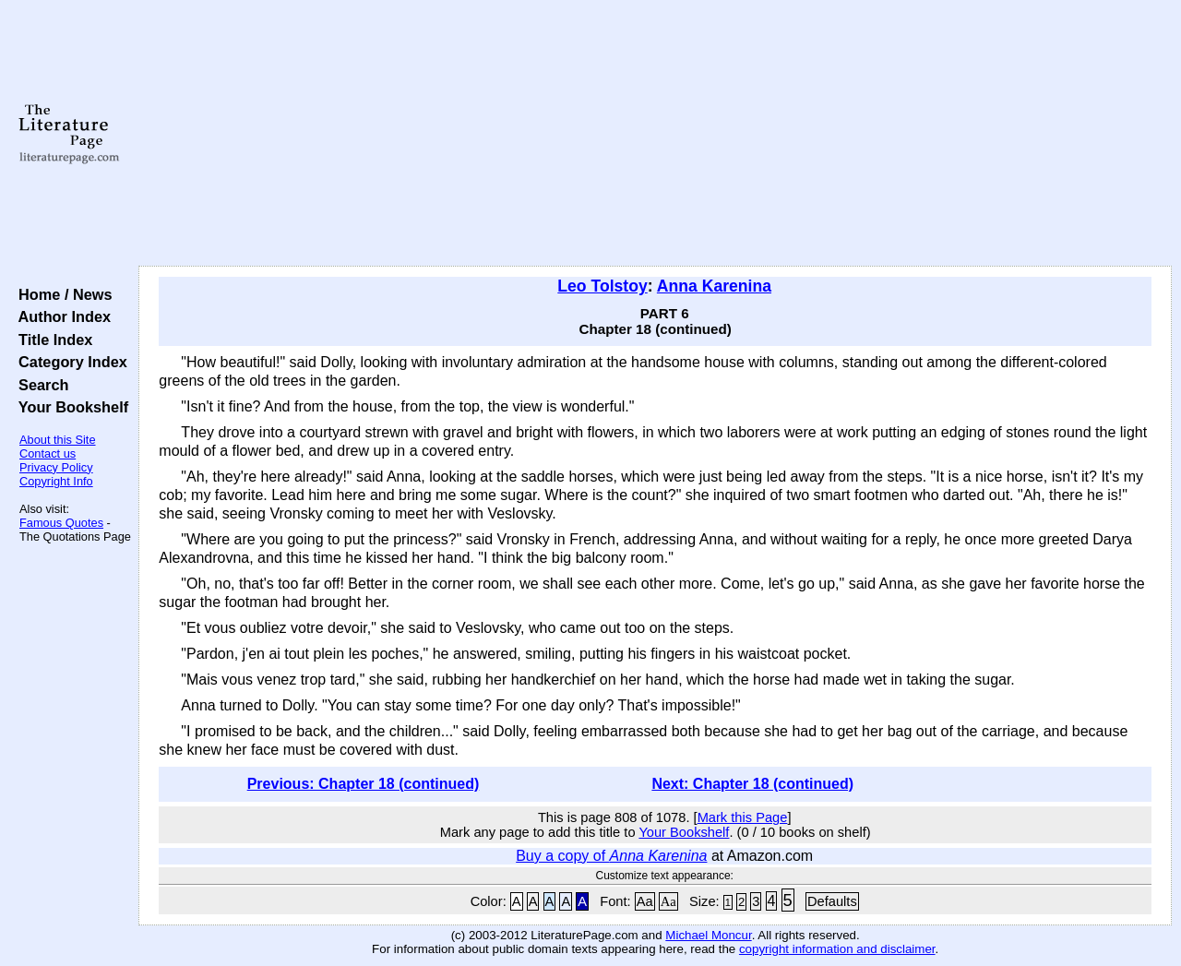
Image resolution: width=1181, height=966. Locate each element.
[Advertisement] (655, 134)
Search (39, 384)
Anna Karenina (714, 286)
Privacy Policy (56, 467)
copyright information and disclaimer (837, 949)
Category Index (68, 361)
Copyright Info (56, 481)
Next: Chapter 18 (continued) (752, 784)
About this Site (57, 440)
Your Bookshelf (69, 407)
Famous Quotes (61, 523)
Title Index (51, 339)
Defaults (832, 901)
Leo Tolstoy (602, 286)
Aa (645, 901)
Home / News (61, 294)
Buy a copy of (611, 856)
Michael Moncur (708, 935)
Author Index (60, 316)
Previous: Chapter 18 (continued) (363, 784)
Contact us (47, 453)
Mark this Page (743, 817)
